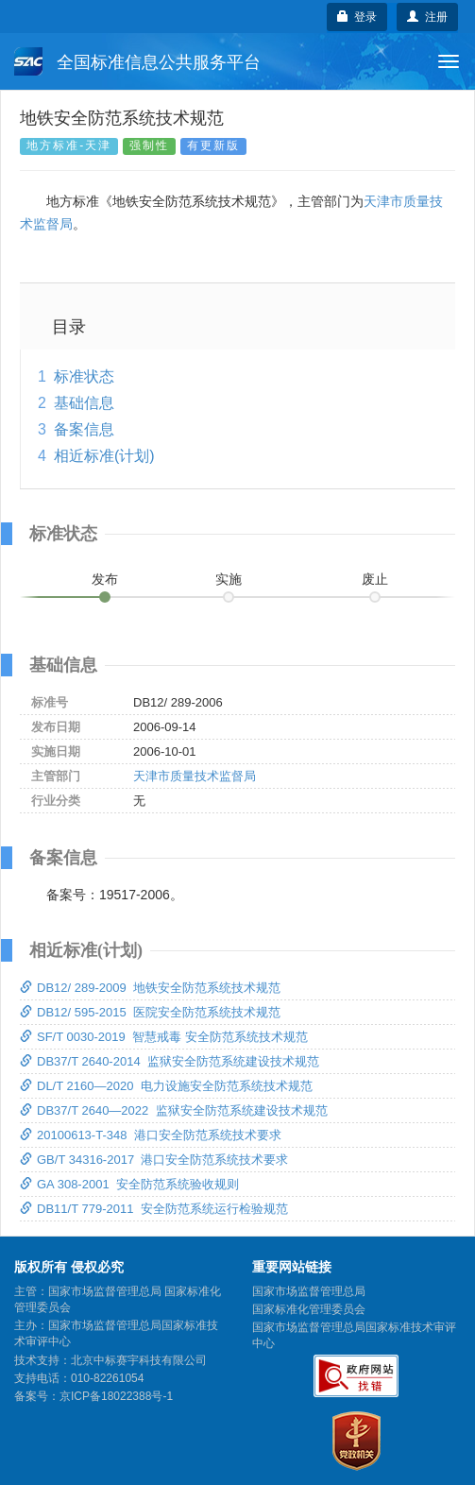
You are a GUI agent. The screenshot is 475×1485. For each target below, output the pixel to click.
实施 (228, 579)
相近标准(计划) (104, 456)
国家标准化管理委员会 (308, 1309)
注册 (427, 17)
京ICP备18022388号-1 (116, 1396)
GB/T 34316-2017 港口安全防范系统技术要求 (154, 1159)
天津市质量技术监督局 (194, 776)
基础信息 (84, 403)
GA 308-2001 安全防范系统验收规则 (129, 1184)
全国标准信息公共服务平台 (137, 61)
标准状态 (84, 376)
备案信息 (84, 429)
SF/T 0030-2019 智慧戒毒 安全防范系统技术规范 (164, 1037)
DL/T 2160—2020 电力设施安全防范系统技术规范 (166, 1086)
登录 (357, 17)
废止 (375, 579)
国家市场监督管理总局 (308, 1291)
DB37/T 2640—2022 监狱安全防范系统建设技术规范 (174, 1110)
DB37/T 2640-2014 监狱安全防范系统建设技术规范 (169, 1061)
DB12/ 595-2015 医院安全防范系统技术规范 (150, 1012)
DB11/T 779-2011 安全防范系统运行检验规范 (154, 1209)
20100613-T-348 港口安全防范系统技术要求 (150, 1135)
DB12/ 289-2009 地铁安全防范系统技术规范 (150, 988)
